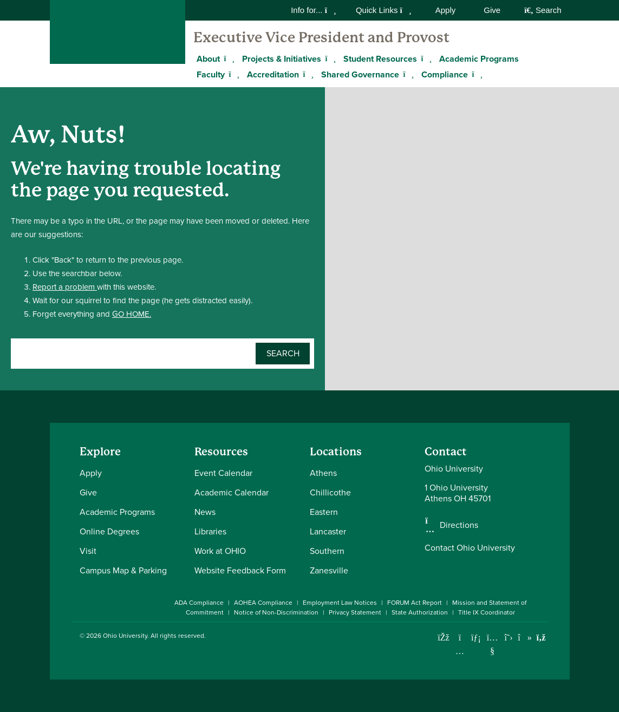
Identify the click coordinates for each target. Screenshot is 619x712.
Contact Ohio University (470, 547)
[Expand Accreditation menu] (307, 74)
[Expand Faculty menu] (233, 74)
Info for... (313, 10)
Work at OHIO (220, 551)
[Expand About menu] (228, 58)
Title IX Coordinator (486, 612)
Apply (445, 10)
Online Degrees (109, 531)
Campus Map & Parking (123, 570)
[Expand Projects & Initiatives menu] (329, 58)
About (208, 59)
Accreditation (273, 74)
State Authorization (420, 612)
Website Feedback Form (240, 570)
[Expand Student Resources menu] (425, 58)
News (205, 512)
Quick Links (384, 10)
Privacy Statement (355, 612)
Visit (88, 551)
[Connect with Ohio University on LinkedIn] (476, 637)
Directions (459, 525)
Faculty (211, 74)
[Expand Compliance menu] (476, 74)
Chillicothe (330, 492)
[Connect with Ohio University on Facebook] (444, 637)
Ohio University (125, 636)
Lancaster (328, 531)
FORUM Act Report (414, 603)
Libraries (210, 531)
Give (492, 10)
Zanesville (329, 570)
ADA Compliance (199, 603)
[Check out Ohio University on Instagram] (460, 651)
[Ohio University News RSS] (541, 637)
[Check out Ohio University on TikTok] (525, 637)
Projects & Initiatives (281, 59)
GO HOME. (131, 314)
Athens (323, 473)
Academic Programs (479, 59)
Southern (327, 551)
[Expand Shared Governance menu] (407, 74)
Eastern (324, 512)
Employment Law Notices (340, 603)
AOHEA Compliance (263, 603)
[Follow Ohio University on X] (509, 637)
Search (542, 10)
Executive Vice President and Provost (321, 37)
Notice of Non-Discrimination (276, 612)
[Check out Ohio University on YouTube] (492, 644)
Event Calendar (223, 473)
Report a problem (64, 287)
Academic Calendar (231, 492)
